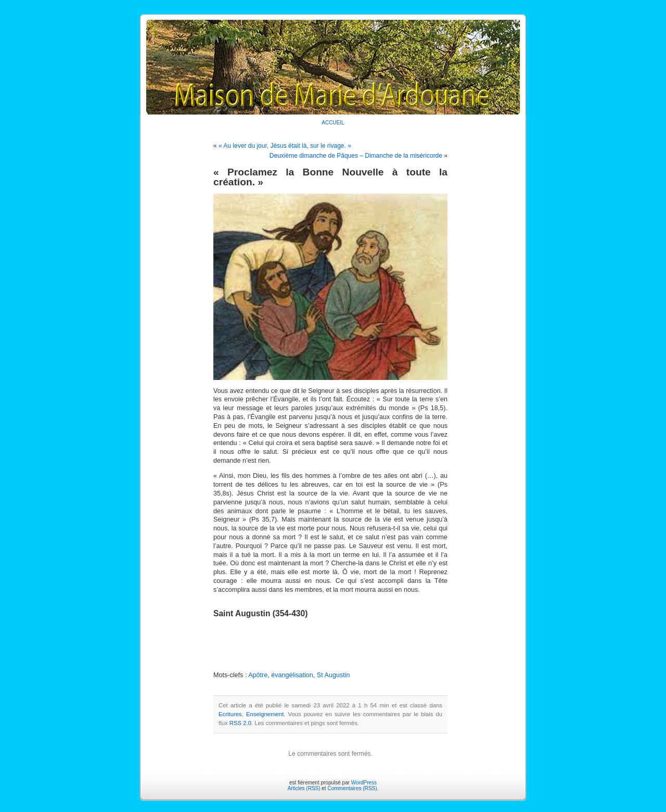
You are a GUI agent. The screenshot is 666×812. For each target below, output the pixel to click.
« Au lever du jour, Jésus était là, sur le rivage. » (285, 145)
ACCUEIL (333, 122)
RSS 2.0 (240, 723)
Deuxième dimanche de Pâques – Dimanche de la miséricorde (356, 155)
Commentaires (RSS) (352, 788)
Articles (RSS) (304, 788)
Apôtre (257, 675)
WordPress (364, 782)
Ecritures (230, 714)
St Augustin (333, 675)
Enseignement (265, 714)
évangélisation (292, 675)
